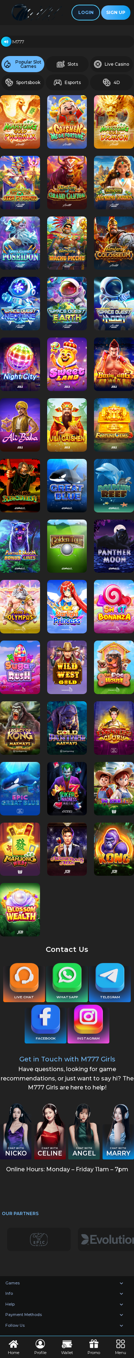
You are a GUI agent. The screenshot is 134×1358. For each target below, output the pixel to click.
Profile (40, 1346)
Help (10, 1304)
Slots (67, 64)
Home (14, 1346)
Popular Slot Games (22, 64)
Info (9, 1293)
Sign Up (115, 12)
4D (111, 82)
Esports (67, 82)
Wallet (67, 1346)
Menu (121, 1346)
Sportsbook (22, 82)
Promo (94, 1346)
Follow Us (15, 1325)
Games (12, 1282)
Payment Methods (23, 1314)
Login (86, 12)
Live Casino (111, 64)
